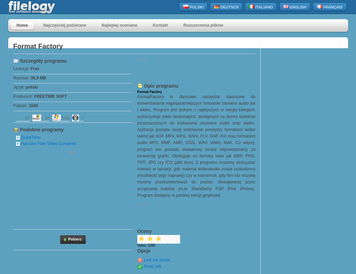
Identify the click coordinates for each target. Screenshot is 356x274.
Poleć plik (153, 266)
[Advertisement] (72, 189)
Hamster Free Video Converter (49, 143)
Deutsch (226, 7)
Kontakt (160, 25)
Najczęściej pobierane (64, 25)
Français (330, 7)
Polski (193, 7)
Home (22, 25)
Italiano (261, 7)
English (294, 7)
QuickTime (31, 137)
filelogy (46, 7)
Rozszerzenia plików (203, 25)
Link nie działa (157, 260)
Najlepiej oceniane (119, 25)
